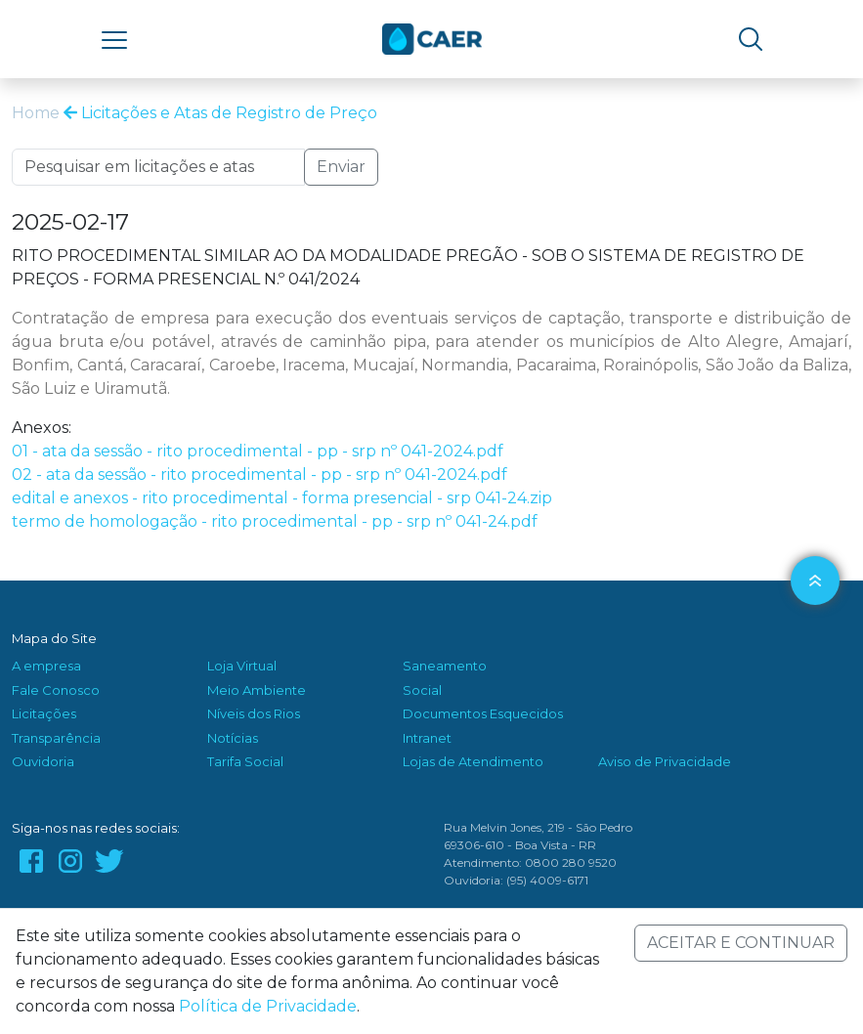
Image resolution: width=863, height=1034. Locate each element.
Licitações (44, 713)
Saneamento (445, 665)
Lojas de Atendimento (473, 761)
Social (422, 690)
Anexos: (41, 427)
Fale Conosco (56, 690)
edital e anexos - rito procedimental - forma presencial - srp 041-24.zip (282, 498)
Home (36, 113)
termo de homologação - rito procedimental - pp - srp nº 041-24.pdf (275, 521)
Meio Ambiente (256, 690)
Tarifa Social (245, 761)
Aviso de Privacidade (664, 761)
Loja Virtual (242, 665)
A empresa (46, 665)
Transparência (56, 738)
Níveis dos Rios (253, 713)
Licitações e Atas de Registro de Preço (220, 113)
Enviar (341, 166)
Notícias (232, 738)
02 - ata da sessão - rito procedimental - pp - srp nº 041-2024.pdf (259, 474)
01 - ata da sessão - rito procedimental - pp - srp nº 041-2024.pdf (257, 451)
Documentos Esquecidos (483, 713)
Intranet (427, 738)
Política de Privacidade (268, 1006)
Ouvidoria (43, 761)
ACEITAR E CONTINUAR (741, 942)
